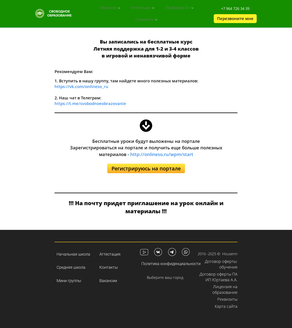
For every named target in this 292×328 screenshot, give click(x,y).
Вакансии (108, 275)
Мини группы (69, 275)
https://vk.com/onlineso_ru (81, 81)
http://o (138, 149)
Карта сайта (226, 301)
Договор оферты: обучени (221, 259)
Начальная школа (73, 249)
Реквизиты (227, 294)
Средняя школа (71, 262)
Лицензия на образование (224, 284)
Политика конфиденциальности (171, 258)
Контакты (108, 262)
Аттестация (109, 249)
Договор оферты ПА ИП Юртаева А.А (218, 272)
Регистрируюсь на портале (146, 163)
